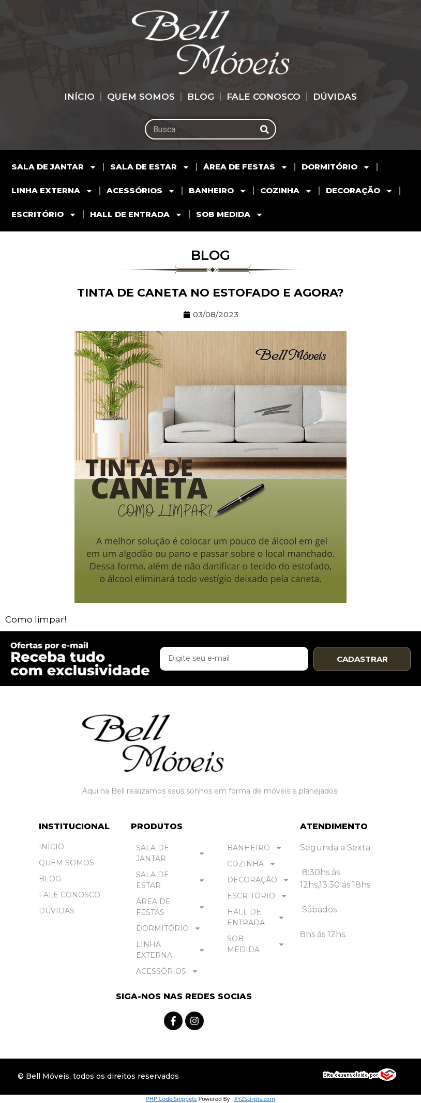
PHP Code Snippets (171, 1098)
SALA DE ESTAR (150, 167)
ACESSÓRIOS (141, 191)
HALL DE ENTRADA (136, 215)
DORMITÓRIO (336, 167)
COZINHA (286, 191)
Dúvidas (335, 96)
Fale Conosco (263, 96)
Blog (200, 96)
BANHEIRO (218, 191)
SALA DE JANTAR (54, 167)
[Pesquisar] (264, 129)
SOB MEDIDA (229, 215)
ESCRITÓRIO (44, 215)
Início (79, 96)
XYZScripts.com (254, 1098)
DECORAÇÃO (359, 191)
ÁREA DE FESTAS (245, 167)
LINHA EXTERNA (52, 191)
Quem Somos (141, 96)
